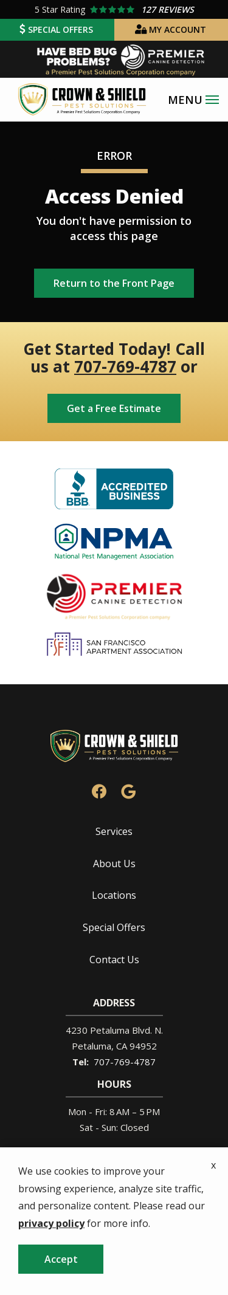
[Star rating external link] (114, 9)
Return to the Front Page (114, 283)
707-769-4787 (125, 366)
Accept (61, 1259)
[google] (128, 790)
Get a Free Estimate (114, 408)
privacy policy (51, 1223)
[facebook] (99, 790)
